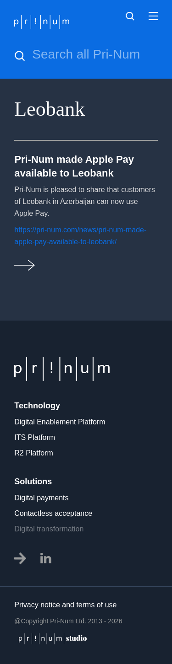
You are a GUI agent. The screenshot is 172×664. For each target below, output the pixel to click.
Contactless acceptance (53, 513)
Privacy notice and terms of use (65, 605)
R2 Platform (33, 453)
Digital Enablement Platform (59, 422)
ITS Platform (34, 437)
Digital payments (41, 498)
